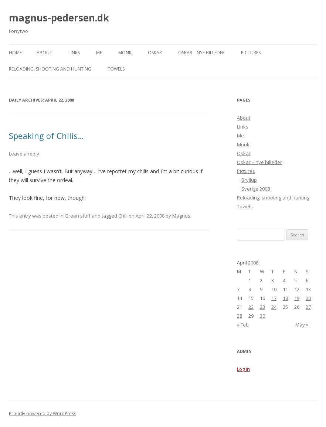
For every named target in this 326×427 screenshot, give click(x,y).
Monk (125, 52)
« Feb (243, 324)
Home (15, 52)
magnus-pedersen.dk (59, 17)
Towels (116, 69)
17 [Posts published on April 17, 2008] (273, 298)
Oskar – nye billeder (201, 52)
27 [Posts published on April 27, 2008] (308, 307)
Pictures (251, 52)
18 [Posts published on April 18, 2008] (285, 298)
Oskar (155, 52)
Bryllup (249, 180)
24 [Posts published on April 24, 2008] (273, 307)
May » (301, 324)
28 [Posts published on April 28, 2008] (239, 315)
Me (99, 52)
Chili (123, 215)
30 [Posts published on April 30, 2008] (262, 315)
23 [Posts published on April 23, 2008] (262, 307)
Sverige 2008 (255, 188)
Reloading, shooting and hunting (50, 69)
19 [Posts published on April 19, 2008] (296, 298)
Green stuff (78, 215)
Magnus (181, 215)
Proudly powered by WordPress (42, 413)
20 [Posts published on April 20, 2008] (308, 298)
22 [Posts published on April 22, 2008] (251, 307)
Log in (243, 369)
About (44, 52)
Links (74, 52)
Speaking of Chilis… (46, 135)
